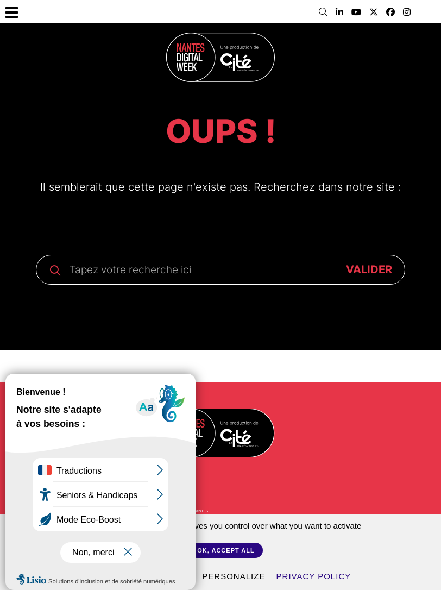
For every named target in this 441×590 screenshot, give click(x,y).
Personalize (233, 576)
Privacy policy (313, 576)
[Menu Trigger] (11, 11)
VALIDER (369, 269)
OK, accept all (225, 550)
